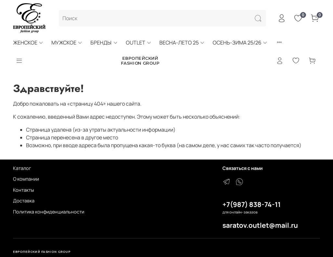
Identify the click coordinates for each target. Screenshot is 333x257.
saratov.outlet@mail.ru (260, 225)
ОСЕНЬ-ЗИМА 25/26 (240, 42)
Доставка (23, 201)
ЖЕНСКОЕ (28, 42)
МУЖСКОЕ (67, 42)
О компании (26, 179)
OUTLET (139, 42)
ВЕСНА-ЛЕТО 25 (182, 42)
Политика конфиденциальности (48, 212)
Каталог (22, 168)
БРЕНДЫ (104, 42)
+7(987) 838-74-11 (251, 204)
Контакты (23, 190)
